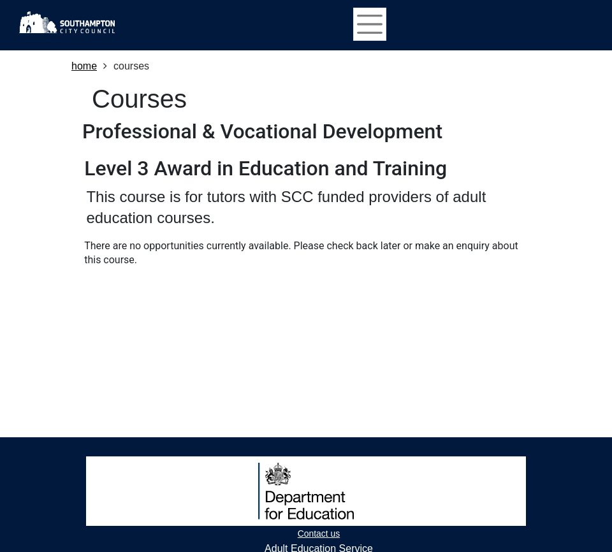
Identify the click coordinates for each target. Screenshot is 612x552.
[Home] (67, 22)
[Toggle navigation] (370, 24)
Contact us (319, 533)
